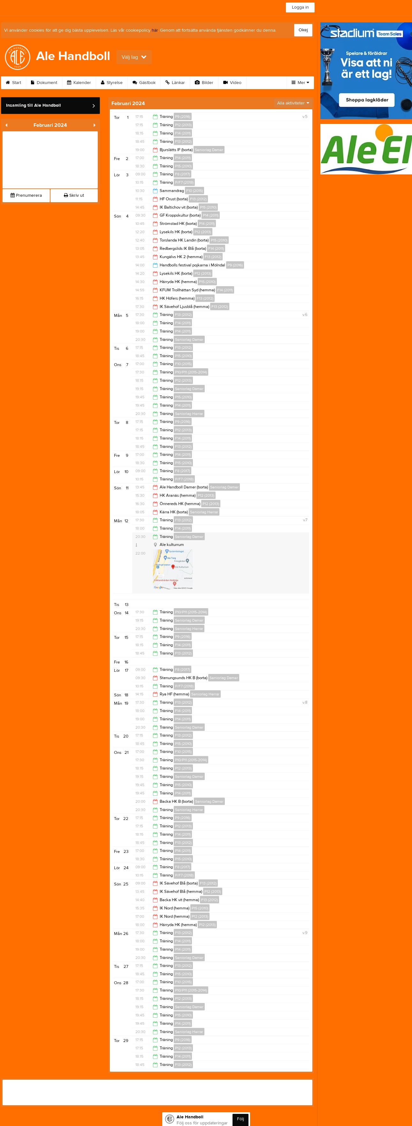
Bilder (204, 83)
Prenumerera (26, 195)
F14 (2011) (183, 133)
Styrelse (112, 83)
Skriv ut (74, 195)
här (155, 30)
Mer (300, 83)
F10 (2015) (194, 190)
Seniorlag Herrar (189, 413)
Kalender (79, 83)
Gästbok (144, 83)
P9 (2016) (182, 116)
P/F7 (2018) (184, 182)
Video (232, 83)
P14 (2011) (183, 157)
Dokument (44, 83)
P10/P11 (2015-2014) (191, 372)
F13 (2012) (183, 141)
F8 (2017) (182, 174)
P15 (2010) (183, 166)
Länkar (175, 83)
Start (13, 83)
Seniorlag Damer (209, 149)
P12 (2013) (183, 124)
